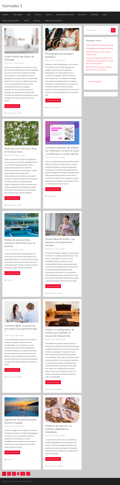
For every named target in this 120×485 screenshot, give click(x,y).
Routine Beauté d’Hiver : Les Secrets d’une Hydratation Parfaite (60, 242)
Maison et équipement (10, 20)
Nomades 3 (12, 5)
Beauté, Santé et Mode (65, 15)
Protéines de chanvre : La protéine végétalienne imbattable (58, 428)
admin (22, 63)
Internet (49, 15)
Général (5, 15)
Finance (38, 15)
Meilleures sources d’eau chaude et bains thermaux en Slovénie (19, 243)
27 (23, 474)
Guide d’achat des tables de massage (99, 45)
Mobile (26, 20)
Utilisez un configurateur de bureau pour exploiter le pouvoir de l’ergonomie (59, 332)
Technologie (17, 15)
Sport (105, 15)
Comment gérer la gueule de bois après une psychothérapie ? (20, 328)
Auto (28, 15)
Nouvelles (94, 15)
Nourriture (82, 15)
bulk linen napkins (95, 81)
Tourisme (37, 20)
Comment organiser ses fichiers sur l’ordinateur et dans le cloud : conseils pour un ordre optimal (62, 150)
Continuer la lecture (12, 106)
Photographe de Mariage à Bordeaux (99, 48)
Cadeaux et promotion (53, 20)
